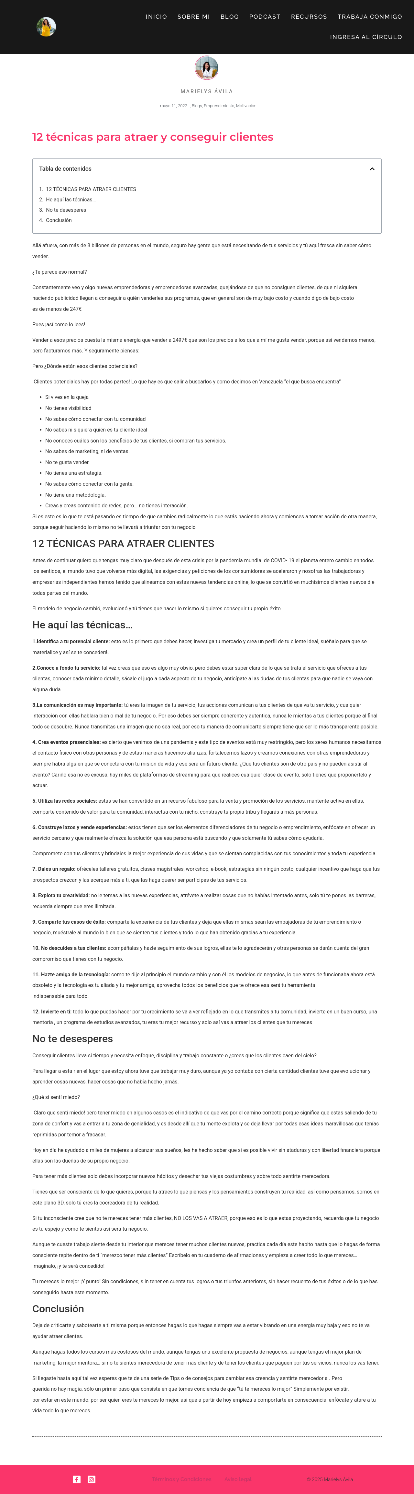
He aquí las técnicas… (71, 200)
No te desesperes (66, 210)
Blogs (197, 105)
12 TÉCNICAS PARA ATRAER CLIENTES (91, 189)
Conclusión (59, 220)
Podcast (265, 16)
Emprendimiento (219, 105)
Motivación (246, 105)
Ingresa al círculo (366, 37)
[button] (372, 168)
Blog (230, 16)
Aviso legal (238, 1479)
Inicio (156, 16)
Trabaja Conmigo (370, 16)
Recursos (309, 16)
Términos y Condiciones (182, 1479)
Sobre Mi (194, 16)
